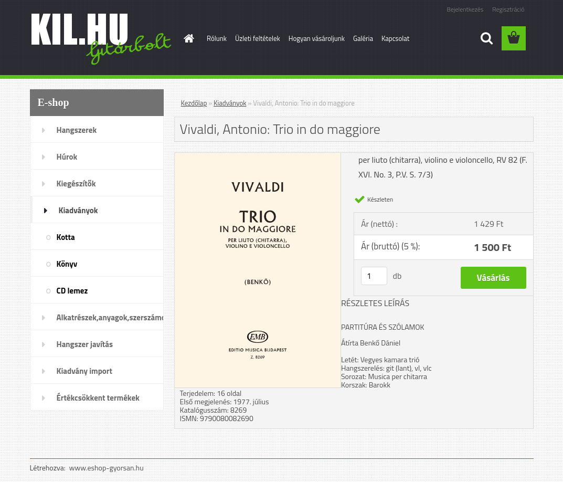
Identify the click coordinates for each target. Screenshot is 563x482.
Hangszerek (77, 130)
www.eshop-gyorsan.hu (106, 467)
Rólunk (217, 38)
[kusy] (374, 276)
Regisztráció (508, 9)
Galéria (363, 38)
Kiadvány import (84, 371)
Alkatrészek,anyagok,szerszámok (110, 317)
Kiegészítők (76, 183)
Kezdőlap (194, 103)
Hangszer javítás (85, 344)
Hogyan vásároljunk (317, 38)
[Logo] (102, 39)
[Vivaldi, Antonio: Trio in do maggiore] (258, 157)
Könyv (67, 264)
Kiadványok (78, 210)
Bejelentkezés (465, 9)
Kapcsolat (395, 38)
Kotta (66, 237)
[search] (486, 38)
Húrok (67, 157)
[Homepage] (187, 38)
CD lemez (72, 291)
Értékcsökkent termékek (98, 398)
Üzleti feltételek (257, 38)
